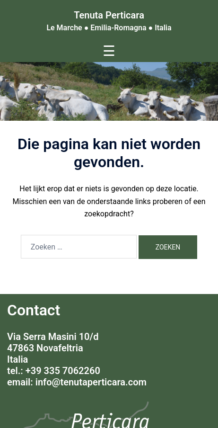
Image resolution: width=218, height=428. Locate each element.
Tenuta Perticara (109, 15)
